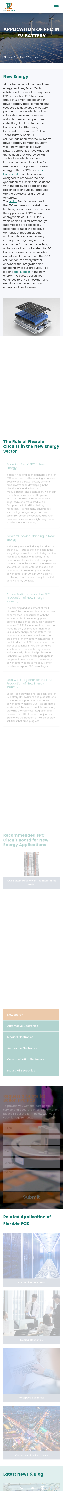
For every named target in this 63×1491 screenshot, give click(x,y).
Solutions (20, 57)
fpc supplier (22, 272)
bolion (13, 201)
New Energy (34, 57)
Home (10, 57)
